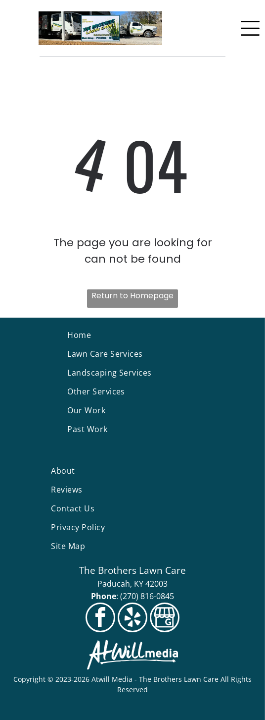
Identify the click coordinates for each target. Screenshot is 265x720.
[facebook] (100, 619)
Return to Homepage (132, 295)
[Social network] (164, 619)
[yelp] (132, 619)
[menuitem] (132, 335)
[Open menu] (250, 28)
